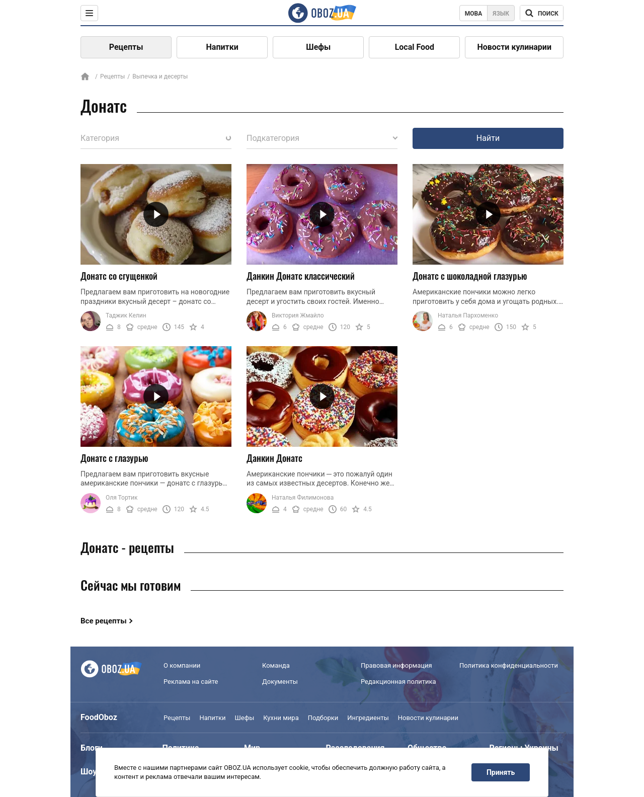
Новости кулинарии (514, 47)
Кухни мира (280, 718)
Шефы (318, 47)
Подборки (323, 718)
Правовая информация (396, 665)
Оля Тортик (121, 497)
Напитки (222, 47)
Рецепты (126, 47)
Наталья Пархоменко (468, 315)
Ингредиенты (368, 718)
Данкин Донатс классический (301, 276)
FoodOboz (98, 717)
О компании (182, 665)
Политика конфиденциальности (508, 665)
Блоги (91, 748)
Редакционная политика (398, 681)
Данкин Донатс (274, 458)
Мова (473, 13)
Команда (276, 665)
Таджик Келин (126, 315)
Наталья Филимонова (303, 497)
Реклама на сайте (191, 681)
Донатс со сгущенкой (118, 276)
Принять (501, 772)
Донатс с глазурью (114, 458)
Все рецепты (103, 620)
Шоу (88, 771)
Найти (488, 138)
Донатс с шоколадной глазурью (470, 276)
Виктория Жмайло (298, 315)
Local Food (414, 47)
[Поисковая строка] (541, 13)
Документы (280, 681)
